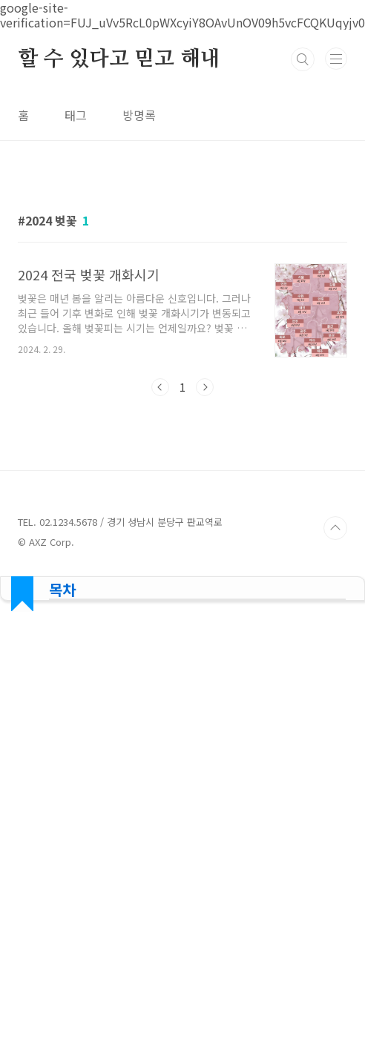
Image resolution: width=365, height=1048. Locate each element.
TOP (335, 528)
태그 (76, 115)
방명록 (139, 115)
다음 (205, 387)
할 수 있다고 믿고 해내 (119, 59)
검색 (303, 59)
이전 (160, 387)
